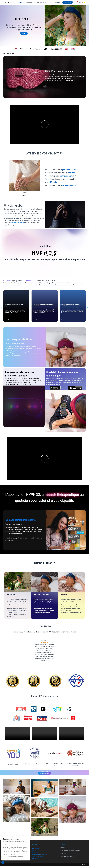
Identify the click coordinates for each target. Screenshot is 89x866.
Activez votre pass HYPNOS (39, 854)
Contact (34, 850)
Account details (36, 858)
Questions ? (35, 852)
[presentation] (1, 307)
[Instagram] (84, 864)
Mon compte (35, 848)
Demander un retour (37, 856)
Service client (63, 853)
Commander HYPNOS (44, 773)
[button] (22, 195)
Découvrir (24, 33)
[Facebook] (82, 864)
